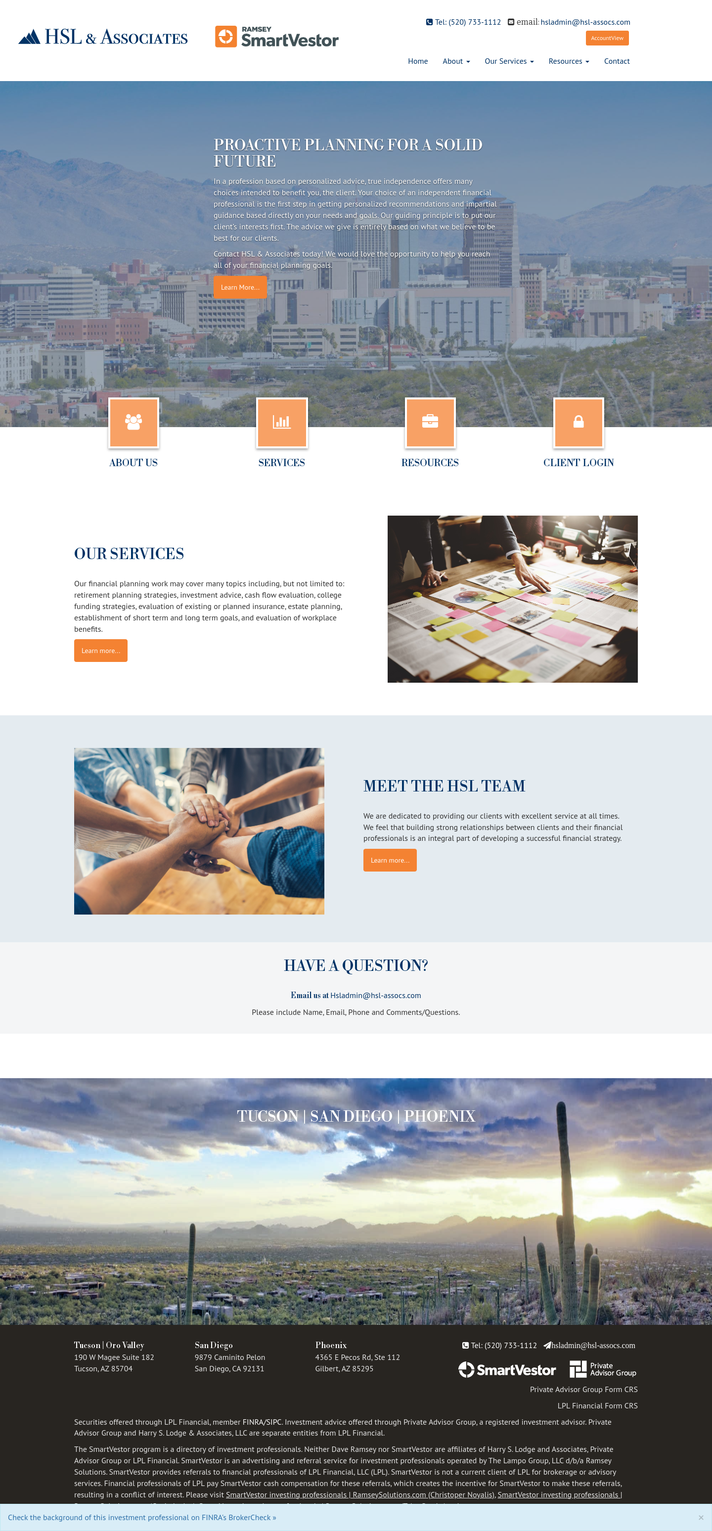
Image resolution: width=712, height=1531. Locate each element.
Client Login (578, 463)
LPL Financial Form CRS (598, 1405)
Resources (565, 61)
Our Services (506, 61)
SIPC (274, 1422)
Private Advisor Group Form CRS (584, 1389)
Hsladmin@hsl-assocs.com (375, 995)
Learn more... (101, 650)
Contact (617, 61)
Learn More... (240, 287)
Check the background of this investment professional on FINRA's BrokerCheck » (142, 1517)
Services (282, 463)
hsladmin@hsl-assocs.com (585, 22)
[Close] (701, 1517)
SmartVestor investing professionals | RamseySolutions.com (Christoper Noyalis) (360, 1494)
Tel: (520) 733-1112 (463, 22)
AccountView (607, 38)
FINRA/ (255, 1422)
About (453, 61)
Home (418, 61)
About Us (133, 463)
